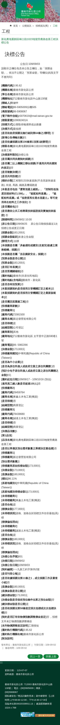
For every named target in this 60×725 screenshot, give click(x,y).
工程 (55, 25)
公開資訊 (26, 25)
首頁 (15, 25)
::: (17, 1)
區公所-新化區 (30, 9)
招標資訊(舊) (42, 25)
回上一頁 (35, 656)
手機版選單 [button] (4, 4)
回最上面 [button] (51, 656)
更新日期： (10, 670)
